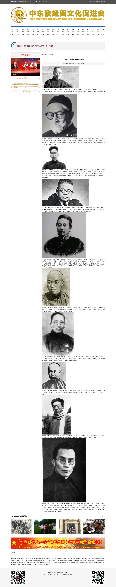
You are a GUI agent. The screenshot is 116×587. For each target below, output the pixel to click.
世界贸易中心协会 (38, 564)
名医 (53, 34)
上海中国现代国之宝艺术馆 (19, 87)
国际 (28, 29)
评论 (93, 31)
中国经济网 (13, 558)
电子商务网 (34, 558)
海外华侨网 (43, 562)
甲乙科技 (70, 574)
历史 (13, 34)
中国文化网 (72, 558)
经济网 (18, 558)
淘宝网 (12, 560)
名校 (58, 34)
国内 (23, 29)
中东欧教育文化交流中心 (73, 562)
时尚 (102, 31)
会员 (53, 31)
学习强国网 (25, 55)
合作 (63, 34)
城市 (23, 34)
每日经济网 (24, 558)
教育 (78, 31)
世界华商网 (55, 562)
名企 (58, 29)
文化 (88, 31)
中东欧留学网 (83, 560)
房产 (88, 29)
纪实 (48, 29)
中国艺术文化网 (94, 558)
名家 (58, 31)
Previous (12, 66)
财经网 (29, 558)
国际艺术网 (101, 558)
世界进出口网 (65, 558)
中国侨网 (35, 560)
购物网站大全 (18, 560)
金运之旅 (24, 560)
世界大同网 (51, 560)
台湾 (33, 29)
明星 (38, 31)
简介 (18, 29)
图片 (28, 31)
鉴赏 (83, 34)
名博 (97, 34)
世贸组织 (46, 564)
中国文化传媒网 (86, 558)
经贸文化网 (26, 562)
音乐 (48, 31)
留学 (63, 31)
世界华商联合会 (63, 562)
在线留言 (98, 1)
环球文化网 (78, 558)
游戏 (68, 31)
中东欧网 (56, 560)
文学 (78, 29)
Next (38, 66)
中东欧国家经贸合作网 (73, 560)
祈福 (102, 34)
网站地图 (92, 1)
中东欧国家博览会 (99, 562)
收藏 (78, 34)
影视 (43, 31)
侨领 (93, 34)
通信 (102, 29)
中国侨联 (30, 560)
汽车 (97, 29)
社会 (13, 31)
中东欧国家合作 (63, 560)
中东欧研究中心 (84, 562)
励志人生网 (91, 562)
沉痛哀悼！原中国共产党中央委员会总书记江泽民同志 (34, 46)
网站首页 (44, 54)
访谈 (97, 31)
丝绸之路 (40, 560)
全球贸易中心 (30, 564)
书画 (48, 34)
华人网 (31, 562)
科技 (93, 29)
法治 (18, 31)
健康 (83, 31)
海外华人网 (36, 562)
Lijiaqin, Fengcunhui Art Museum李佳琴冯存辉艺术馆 (25, 83)
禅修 (73, 34)
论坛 (33, 34)
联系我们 (103, 1)
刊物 (63, 29)
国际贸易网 (50, 558)
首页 (13, 29)
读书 (38, 34)
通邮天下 (45, 560)
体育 (73, 31)
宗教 (43, 34)
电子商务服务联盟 (42, 558)
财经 (83, 29)
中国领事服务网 (15, 564)
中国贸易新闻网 (57, 558)
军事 (43, 29)
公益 (18, 34)
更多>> (103, 516)
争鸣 (23, 31)
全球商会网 (13, 562)
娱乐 (33, 31)
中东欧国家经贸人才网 (98, 560)
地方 (68, 29)
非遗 (53, 29)
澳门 (38, 29)
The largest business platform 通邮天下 (21, 91)
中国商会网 (20, 562)
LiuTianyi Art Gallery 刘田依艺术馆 (21, 78)
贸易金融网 (90, 560)
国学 (73, 29)
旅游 (68, 34)
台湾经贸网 (49, 562)
